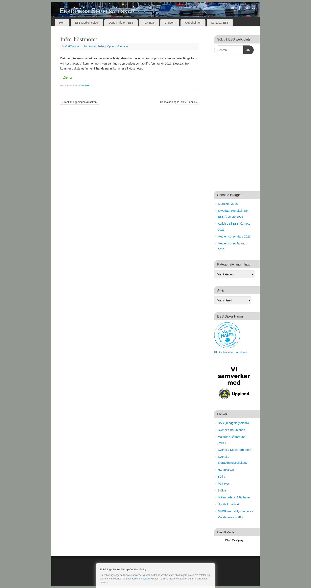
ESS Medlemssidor (87, 22)
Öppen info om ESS (120, 22)
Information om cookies (138, 578)
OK (247, 49)
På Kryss (224, 483)
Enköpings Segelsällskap (96, 11)
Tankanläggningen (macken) (80, 101)
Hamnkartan (226, 469)
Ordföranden (73, 46)
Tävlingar (149, 22)
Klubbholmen (193, 22)
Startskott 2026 (228, 203)
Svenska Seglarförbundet (234, 449)
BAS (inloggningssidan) (233, 423)
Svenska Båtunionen (231, 430)
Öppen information (118, 46)
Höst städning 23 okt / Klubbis (179, 101)
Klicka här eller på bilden (230, 352)
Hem (62, 22)
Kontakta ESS (220, 22)
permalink (83, 85)
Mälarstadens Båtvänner (234, 497)
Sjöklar (222, 490)
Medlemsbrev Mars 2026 (234, 236)
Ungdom (169, 22)
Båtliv (221, 476)
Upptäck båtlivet (228, 504)
